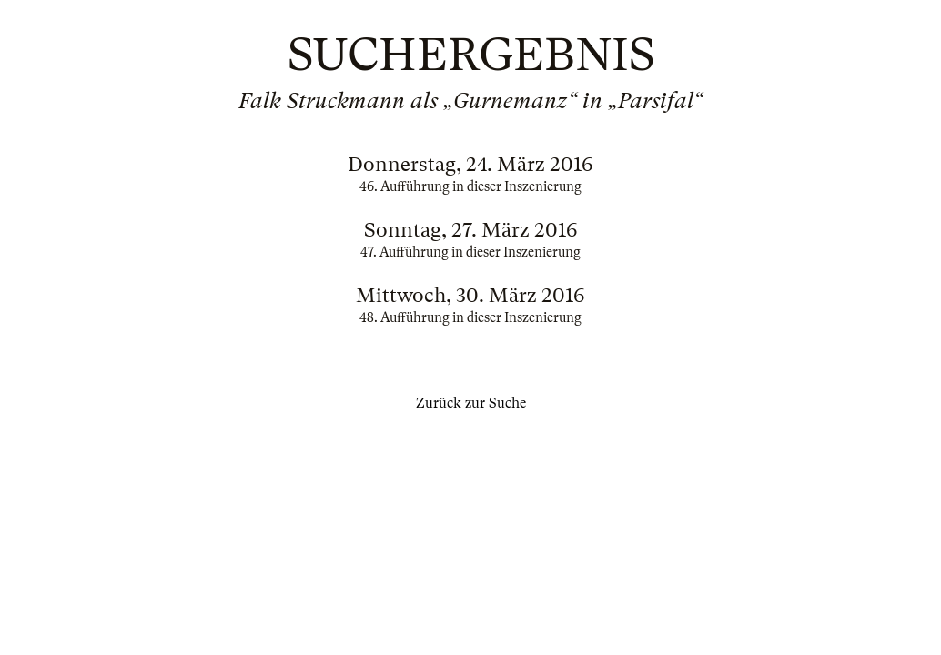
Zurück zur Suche (471, 403)
